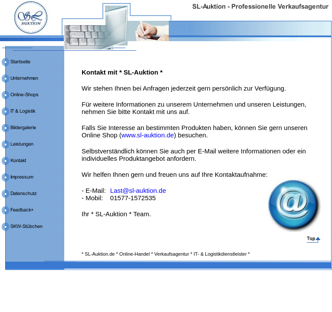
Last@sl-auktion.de (138, 190)
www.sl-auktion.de (148, 135)
